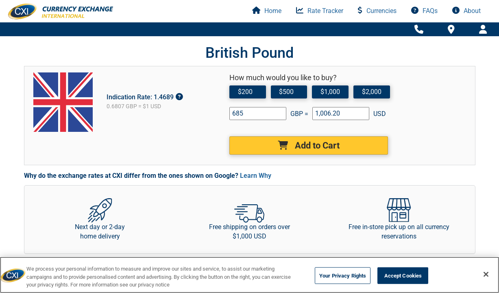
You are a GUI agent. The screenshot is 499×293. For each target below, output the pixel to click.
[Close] (486, 274)
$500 (286, 91)
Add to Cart (309, 145)
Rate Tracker (319, 11)
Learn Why (255, 175)
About (466, 11)
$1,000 (329, 91)
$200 (245, 91)
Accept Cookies (403, 275)
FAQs (424, 11)
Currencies (377, 11)
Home (266, 11)
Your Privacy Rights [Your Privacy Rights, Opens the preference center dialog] (342, 275)
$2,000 (370, 91)
